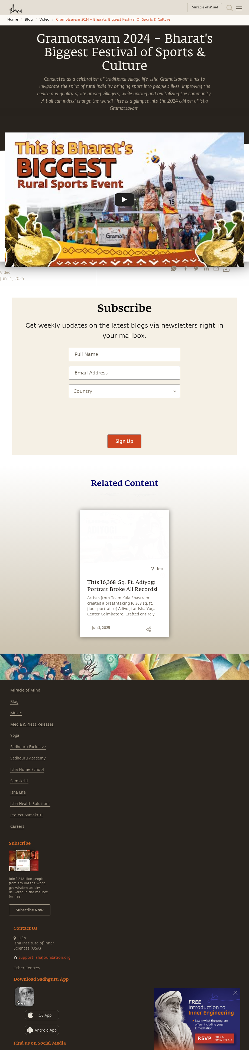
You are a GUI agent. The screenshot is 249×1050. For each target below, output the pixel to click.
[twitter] (196, 268)
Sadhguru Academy (28, 758)
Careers (17, 826)
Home (12, 19)
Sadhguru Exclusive (28, 747)
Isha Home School (27, 770)
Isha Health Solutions (30, 804)
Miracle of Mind (25, 690)
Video (44, 19)
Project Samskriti (26, 815)
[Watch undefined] (124, 199)
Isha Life (18, 792)
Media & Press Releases (32, 724)
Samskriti (19, 781)
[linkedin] (206, 268)
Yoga (14, 735)
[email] (216, 268)
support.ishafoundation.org (44, 958)
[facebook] (186, 268)
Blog (29, 19)
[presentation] (124, 413)
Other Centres (27, 968)
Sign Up (124, 441)
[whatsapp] (173, 268)
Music (16, 713)
